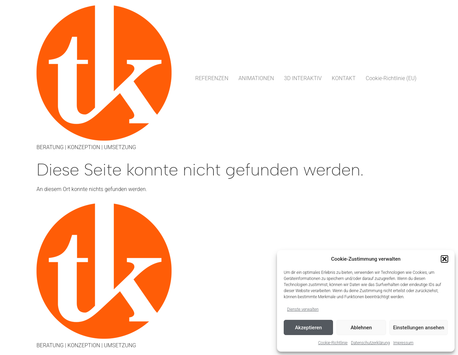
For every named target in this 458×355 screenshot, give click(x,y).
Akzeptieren (308, 328)
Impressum (403, 342)
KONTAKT (343, 78)
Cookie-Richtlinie (333, 342)
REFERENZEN (211, 78)
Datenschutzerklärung (370, 342)
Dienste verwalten (303, 309)
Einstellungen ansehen (418, 328)
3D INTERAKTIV (303, 78)
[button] (444, 259)
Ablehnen (361, 328)
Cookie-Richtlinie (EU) (391, 78)
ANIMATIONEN (256, 78)
